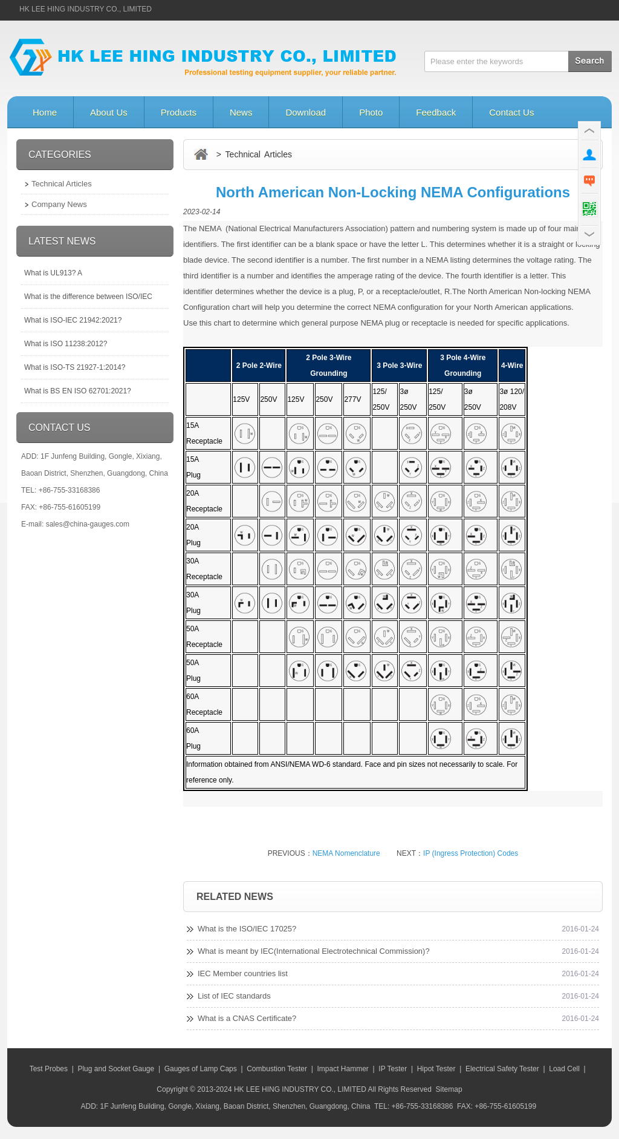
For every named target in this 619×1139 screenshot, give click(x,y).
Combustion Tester (277, 1069)
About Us (109, 112)
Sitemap (449, 1089)
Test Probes (49, 1069)
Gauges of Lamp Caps (200, 1069)
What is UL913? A (53, 273)
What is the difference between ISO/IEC (88, 296)
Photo (371, 112)
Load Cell (564, 1069)
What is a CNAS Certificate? (247, 1018)
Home (45, 112)
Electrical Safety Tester (502, 1069)
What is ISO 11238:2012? (65, 344)
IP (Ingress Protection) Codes (470, 853)
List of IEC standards (234, 995)
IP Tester (392, 1069)
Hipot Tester (436, 1069)
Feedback (436, 112)
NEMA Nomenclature (346, 853)
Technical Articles (61, 183)
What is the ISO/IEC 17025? (247, 928)
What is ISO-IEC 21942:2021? (73, 320)
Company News (59, 204)
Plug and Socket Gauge (115, 1069)
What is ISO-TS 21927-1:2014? (74, 367)
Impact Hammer (342, 1069)
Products (178, 112)
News (241, 112)
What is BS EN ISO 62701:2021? (77, 391)
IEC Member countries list (243, 973)
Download (305, 112)
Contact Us (511, 112)
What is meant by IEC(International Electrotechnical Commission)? (314, 951)
